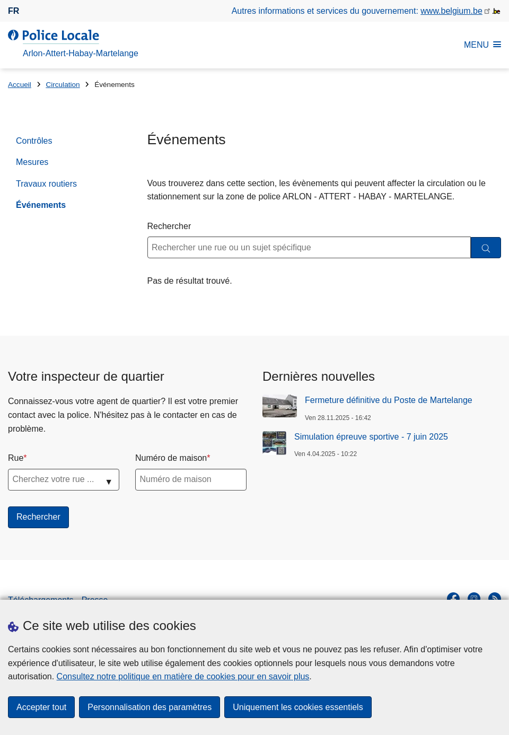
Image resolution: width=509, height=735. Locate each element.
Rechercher (169, 226)
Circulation (63, 85)
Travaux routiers (46, 183)
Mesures (32, 162)
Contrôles (34, 140)
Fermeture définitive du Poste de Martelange (388, 400)
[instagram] (474, 598)
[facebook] (453, 598)
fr (13, 10)
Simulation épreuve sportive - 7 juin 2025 (371, 436)
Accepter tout (41, 707)
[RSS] (494, 598)
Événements (41, 204)
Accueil (19, 85)
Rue (15, 457)
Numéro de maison (171, 457)
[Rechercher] (486, 248)
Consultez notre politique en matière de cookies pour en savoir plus (183, 676)
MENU (482, 44)
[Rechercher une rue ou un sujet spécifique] (309, 247)
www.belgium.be (451, 10)
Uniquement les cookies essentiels (298, 707)
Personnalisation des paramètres (149, 707)
